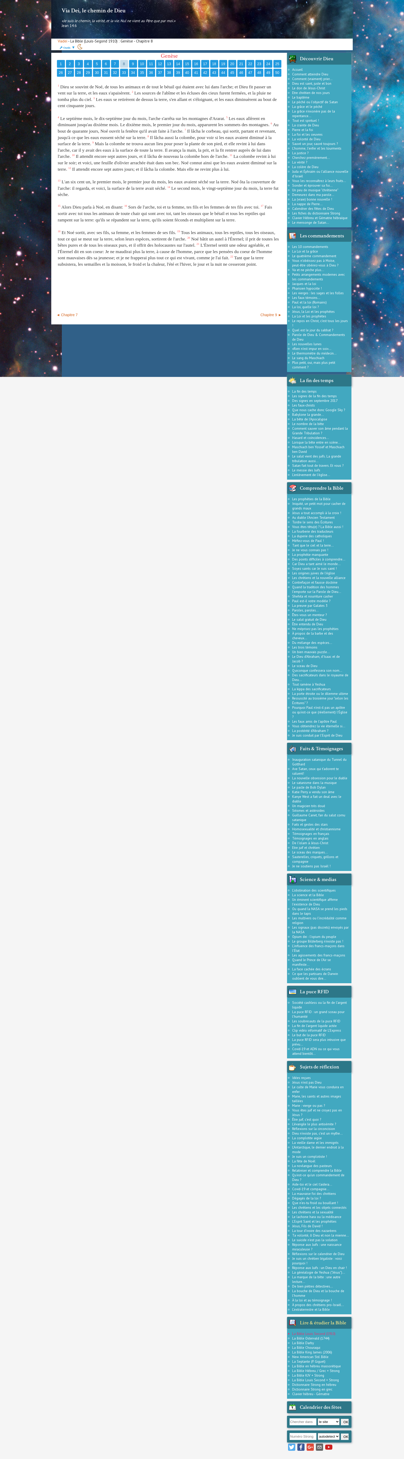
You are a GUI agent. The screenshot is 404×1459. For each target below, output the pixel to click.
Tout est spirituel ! (305, 120)
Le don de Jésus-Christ (308, 88)
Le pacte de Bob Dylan (309, 787)
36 (151, 73)
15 (187, 64)
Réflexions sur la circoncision (313, 1128)
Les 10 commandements (310, 246)
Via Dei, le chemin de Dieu (93, 10)
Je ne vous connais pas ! (310, 550)
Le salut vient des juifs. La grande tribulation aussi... (316, 458)
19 (223, 64)
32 (115, 73)
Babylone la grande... (308, 414)
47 (250, 73)
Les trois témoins (304, 647)
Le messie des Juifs (306, 470)
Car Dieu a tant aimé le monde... (316, 564)
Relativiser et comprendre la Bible (317, 1170)
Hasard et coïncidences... (310, 437)
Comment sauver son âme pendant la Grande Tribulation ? (320, 430)
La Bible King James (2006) (312, 1352)
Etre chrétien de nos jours (311, 92)
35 (142, 73)
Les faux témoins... (306, 297)
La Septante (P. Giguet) (308, 1361)
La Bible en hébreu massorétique (316, 1366)
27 (70, 73)
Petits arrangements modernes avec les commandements (318, 276)
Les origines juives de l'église (313, 573)
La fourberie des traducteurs (312, 531)
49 (268, 73)
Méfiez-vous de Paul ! (308, 540)
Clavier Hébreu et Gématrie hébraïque (320, 217)
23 (259, 64)
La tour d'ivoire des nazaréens (314, 1230)
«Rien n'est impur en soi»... (311, 348)
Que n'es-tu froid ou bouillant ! (315, 1203)
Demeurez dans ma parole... (313, 194)
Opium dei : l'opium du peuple (314, 936)
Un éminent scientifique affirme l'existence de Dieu (315, 902)
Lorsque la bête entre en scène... (316, 442)
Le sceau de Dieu (304, 665)
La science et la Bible (308, 895)
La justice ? (300, 153)
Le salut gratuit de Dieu (309, 619)
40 (187, 73)
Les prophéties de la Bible (311, 499)
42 (205, 73)
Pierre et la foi (302, 129)
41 (196, 73)
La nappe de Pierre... (307, 204)
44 (223, 73)
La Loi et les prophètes (309, 316)
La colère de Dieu (305, 167)
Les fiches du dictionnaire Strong (316, 213)
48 (259, 73)
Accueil (297, 69)
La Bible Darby (303, 1343)
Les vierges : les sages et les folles (318, 293)
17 (205, 64)
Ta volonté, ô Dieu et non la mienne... (320, 1235)
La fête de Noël (303, 1161)
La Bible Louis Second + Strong (315, 1380)
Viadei (62, 41)
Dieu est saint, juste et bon (311, 83)
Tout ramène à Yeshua (308, 684)
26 (61, 73)
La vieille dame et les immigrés (315, 1142)
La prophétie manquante (310, 554)
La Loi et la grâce (305, 251)
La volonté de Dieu (306, 139)
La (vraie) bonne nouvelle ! (312, 199)
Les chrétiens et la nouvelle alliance (319, 577)
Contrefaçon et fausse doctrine (315, 582)
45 (232, 73)
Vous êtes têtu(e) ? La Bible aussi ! (317, 526)
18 (214, 64)
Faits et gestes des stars (310, 824)
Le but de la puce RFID (309, 1035)
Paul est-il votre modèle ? (311, 601)
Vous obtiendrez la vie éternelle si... (318, 726)
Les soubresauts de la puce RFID (316, 1021)
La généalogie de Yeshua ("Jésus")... (318, 1272)
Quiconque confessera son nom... (317, 670)
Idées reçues (301, 1077)
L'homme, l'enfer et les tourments (316, 148)
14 (178, 64)
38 (169, 73)
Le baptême (300, 97)
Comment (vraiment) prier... (312, 78)
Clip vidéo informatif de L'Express (316, 1030)
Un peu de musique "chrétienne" (315, 190)
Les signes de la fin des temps (314, 396)
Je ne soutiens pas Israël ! (311, 866)
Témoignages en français (310, 833)
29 (88, 73)
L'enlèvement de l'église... (311, 474)
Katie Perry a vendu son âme (313, 792)
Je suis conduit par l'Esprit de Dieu (317, 735)
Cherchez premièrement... (311, 157)
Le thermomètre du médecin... (314, 353)
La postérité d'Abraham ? (310, 730)
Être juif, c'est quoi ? (306, 1119)
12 (160, 64)
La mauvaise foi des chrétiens (314, 1193)
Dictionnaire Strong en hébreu (314, 1384)
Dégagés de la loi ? (306, 1198)
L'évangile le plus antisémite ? (314, 1124)
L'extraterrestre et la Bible (311, 1309)
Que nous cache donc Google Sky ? (318, 410)
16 (196, 64)
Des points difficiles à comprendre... (318, 559)
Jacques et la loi (304, 283)
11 (151, 64)
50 (277, 73)
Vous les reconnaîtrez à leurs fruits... (319, 180)
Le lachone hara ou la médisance (316, 1216)
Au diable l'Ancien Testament (313, 517)
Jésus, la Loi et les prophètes (313, 311)
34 (133, 73)
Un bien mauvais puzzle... (311, 652)
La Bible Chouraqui (306, 1347)
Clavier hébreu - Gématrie (311, 1394)
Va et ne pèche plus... (308, 269)
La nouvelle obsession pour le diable (319, 778)
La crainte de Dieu (305, 125)
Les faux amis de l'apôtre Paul (314, 721)
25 (277, 64)
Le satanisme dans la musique (314, 782)
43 (214, 73)
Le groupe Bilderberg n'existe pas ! (317, 941)
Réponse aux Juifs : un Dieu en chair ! (319, 1267)
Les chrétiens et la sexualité (312, 1212)
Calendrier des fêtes (320, 1407)
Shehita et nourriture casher (312, 596)
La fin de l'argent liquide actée (314, 1025)
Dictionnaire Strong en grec (312, 1389)
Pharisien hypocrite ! (307, 288)
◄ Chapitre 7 (67, 315)
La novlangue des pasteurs (312, 1165)
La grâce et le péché (307, 106)
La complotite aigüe (307, 1138)
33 (124, 73)
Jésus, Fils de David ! (307, 1226)
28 (79, 73)
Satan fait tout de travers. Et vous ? (317, 465)
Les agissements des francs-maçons (318, 955)
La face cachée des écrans (311, 969)
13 (169, 64)
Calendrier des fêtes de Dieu (313, 208)
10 (142, 64)
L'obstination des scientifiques (314, 890)
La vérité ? (299, 162)
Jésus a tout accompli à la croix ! (316, 513)
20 (232, 64)
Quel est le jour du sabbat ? (312, 330)
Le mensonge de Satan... (310, 222)
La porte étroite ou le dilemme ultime (320, 693)
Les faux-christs (303, 405)
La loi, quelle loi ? (305, 307)
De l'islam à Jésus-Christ (310, 843)
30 (97, 73)
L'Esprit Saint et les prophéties (314, 1221)
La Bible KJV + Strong (308, 1375)
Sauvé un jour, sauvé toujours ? (315, 143)
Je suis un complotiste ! (309, 1156)
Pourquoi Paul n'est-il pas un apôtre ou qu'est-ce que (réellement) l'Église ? (319, 712)
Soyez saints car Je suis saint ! (314, 568)
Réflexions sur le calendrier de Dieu (318, 1253)
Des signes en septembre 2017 (315, 400)
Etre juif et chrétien (306, 847)
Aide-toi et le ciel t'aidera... (312, 1184)
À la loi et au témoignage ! (312, 1300)
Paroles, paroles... (305, 610)
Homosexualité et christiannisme (316, 829)
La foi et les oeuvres (307, 134)
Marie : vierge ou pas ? (308, 1105)
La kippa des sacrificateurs (311, 689)
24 (268, 64)
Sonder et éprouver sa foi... (312, 185)
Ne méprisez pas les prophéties (315, 628)
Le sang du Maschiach (308, 358)
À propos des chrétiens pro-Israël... (318, 1304)
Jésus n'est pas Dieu (307, 1082)
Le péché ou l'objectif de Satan (315, 102)
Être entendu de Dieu (307, 624)
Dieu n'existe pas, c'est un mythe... (317, 1133)
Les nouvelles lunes (307, 344)
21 (241, 64)
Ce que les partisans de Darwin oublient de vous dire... (315, 976)
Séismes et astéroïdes (308, 810)
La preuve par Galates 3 (309, 605)
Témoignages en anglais (310, 838)
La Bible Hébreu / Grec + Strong (316, 1370)
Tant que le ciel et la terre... (313, 545)
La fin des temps (304, 391)
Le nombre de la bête (308, 423)
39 (178, 73)
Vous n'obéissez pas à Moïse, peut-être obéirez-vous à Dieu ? (315, 262)
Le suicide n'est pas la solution (315, 1240)
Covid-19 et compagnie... (310, 1189)
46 (241, 73)
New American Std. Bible (310, 1356)
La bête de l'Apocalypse (309, 419)
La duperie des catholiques (312, 536)
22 (250, 64)
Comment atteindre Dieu (310, 74)
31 (106, 73)
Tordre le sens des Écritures (312, 522)
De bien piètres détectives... (312, 1286)
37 (160, 73)
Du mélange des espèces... (312, 642)
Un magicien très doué (308, 806)
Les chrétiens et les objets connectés (319, 1207)
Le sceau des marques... (310, 852)
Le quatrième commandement (314, 256)
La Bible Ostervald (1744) (311, 1338)
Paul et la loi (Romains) (309, 302)
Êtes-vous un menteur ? (309, 614)
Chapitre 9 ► (271, 315)
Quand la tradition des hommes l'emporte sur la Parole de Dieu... (316, 589)
